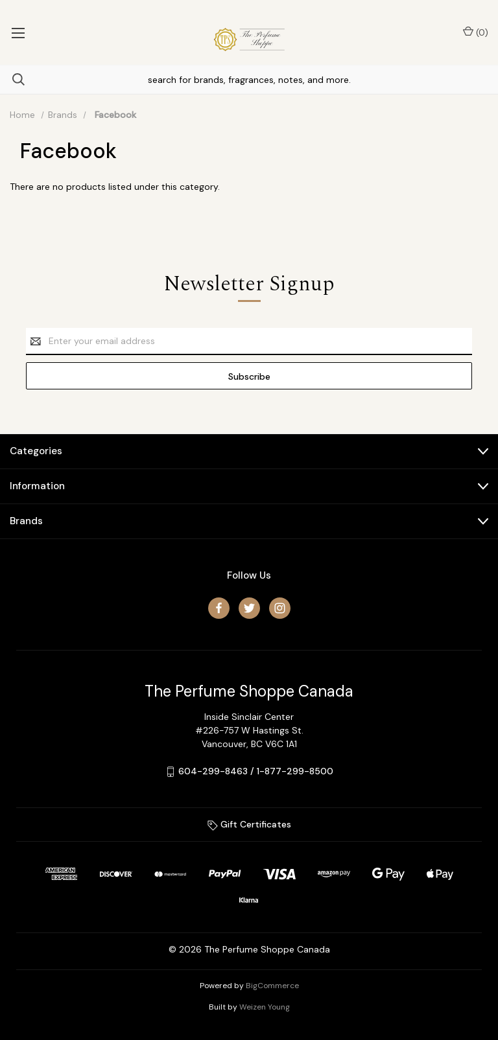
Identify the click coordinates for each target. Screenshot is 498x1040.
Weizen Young (264, 1007)
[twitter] (249, 608)
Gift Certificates (249, 824)
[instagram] (279, 608)
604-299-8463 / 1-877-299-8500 (255, 771)
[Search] (12, 79)
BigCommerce (272, 985)
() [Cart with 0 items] (475, 32)
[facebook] (218, 608)
